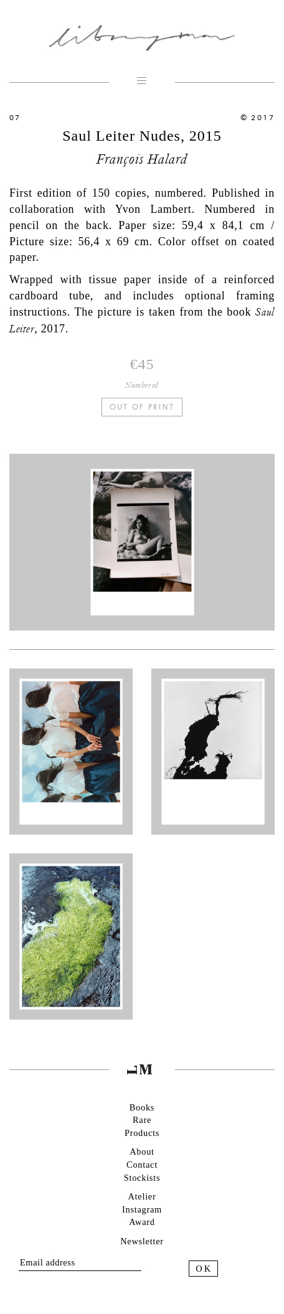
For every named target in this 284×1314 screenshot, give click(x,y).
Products (142, 1133)
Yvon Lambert (153, 209)
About (142, 1152)
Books (142, 1107)
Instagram (142, 1209)
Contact (142, 1165)
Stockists (142, 1178)
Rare (142, 1120)
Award (141, 1222)
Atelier (142, 1196)
